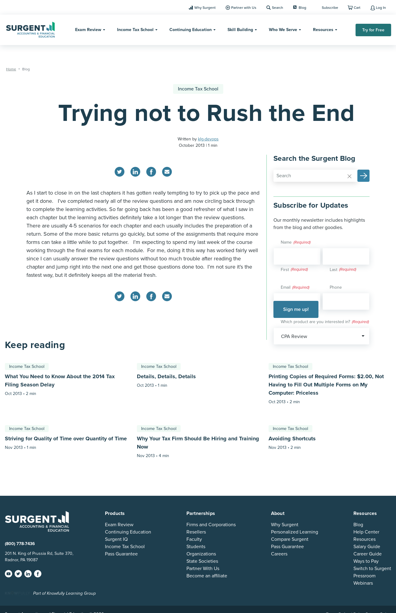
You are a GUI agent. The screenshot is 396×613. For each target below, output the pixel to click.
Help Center (366, 532)
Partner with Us (243, 7)
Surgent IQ (116, 539)
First (285, 269)
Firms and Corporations (211, 525)
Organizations (201, 554)
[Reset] (349, 176)
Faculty (194, 539)
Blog (299, 7)
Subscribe (330, 7)
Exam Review (88, 29)
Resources (323, 29)
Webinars (363, 583)
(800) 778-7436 (20, 543)
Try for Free (373, 30)
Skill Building (240, 29)
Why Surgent (205, 7)
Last (333, 269)
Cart (357, 7)
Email (295, 288)
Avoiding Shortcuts (292, 438)
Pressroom (364, 576)
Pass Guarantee (121, 554)
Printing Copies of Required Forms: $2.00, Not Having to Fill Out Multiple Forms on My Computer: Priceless (326, 384)
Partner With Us (202, 568)
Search (277, 7)
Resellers (196, 532)
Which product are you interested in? (325, 322)
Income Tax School (135, 29)
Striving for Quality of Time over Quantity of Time (66, 438)
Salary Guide (366, 547)
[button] (363, 176)
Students (195, 547)
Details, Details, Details (166, 376)
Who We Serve (283, 29)
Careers (279, 554)
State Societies (202, 561)
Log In (381, 7)
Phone (336, 287)
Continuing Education (190, 29)
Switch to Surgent (372, 568)
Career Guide (367, 554)
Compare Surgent (289, 539)
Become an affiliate (206, 576)
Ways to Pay (366, 561)
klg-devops (208, 139)
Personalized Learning (294, 532)
